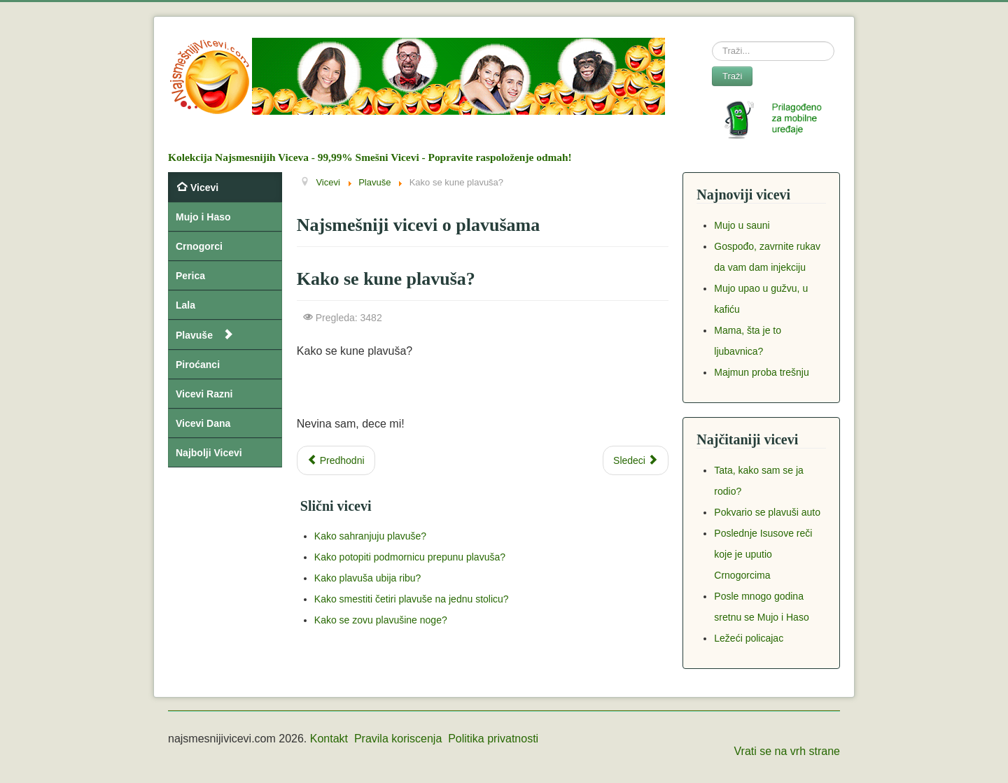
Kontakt (329, 739)
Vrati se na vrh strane (787, 751)
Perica (190, 275)
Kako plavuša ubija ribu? (367, 578)
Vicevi (204, 187)
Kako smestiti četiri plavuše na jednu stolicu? (411, 599)
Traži (732, 76)
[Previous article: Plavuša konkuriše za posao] (336, 460)
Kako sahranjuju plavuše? (370, 536)
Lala (185, 305)
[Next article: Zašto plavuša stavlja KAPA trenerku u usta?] (635, 460)
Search (712, 41)
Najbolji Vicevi (209, 452)
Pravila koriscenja (398, 739)
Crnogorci (199, 246)
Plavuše (194, 335)
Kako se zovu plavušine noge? (380, 620)
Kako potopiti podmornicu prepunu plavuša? (409, 557)
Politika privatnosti (493, 739)
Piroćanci (198, 364)
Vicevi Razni (204, 394)
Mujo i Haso (203, 217)
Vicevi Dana (203, 423)
